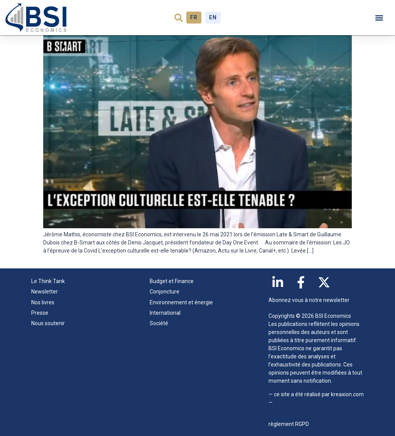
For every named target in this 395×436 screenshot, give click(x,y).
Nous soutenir (48, 323)
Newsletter (44, 291)
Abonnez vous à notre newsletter (308, 300)
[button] (178, 17)
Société (159, 323)
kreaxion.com (347, 394)
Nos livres (42, 302)
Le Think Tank (50, 281)
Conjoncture (164, 291)
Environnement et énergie (181, 302)
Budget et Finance (172, 281)
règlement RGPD (288, 424)
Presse (39, 313)
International (165, 313)
